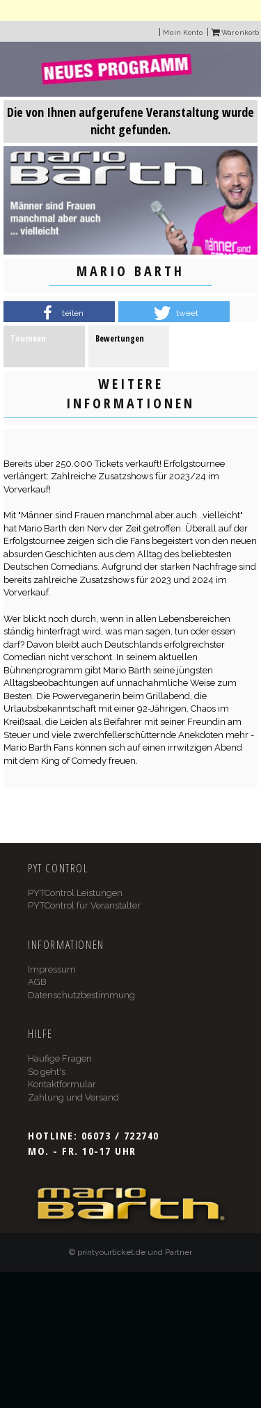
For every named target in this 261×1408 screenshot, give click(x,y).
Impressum (52, 969)
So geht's (46, 1071)
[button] (59, 313)
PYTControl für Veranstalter (84, 905)
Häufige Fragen (60, 1058)
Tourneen (28, 338)
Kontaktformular (62, 1084)
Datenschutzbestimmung (81, 995)
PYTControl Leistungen (75, 893)
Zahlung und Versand (73, 1097)
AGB (37, 982)
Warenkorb (235, 32)
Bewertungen (119, 338)
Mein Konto (183, 32)
